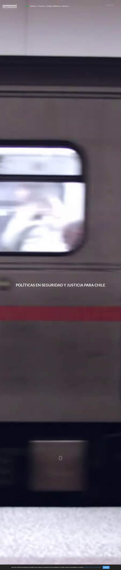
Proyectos (41, 6)
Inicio (27, 6)
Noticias (33, 6)
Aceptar (106, 567)
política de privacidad (92, 567)
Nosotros (65, 6)
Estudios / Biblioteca (53, 6)
